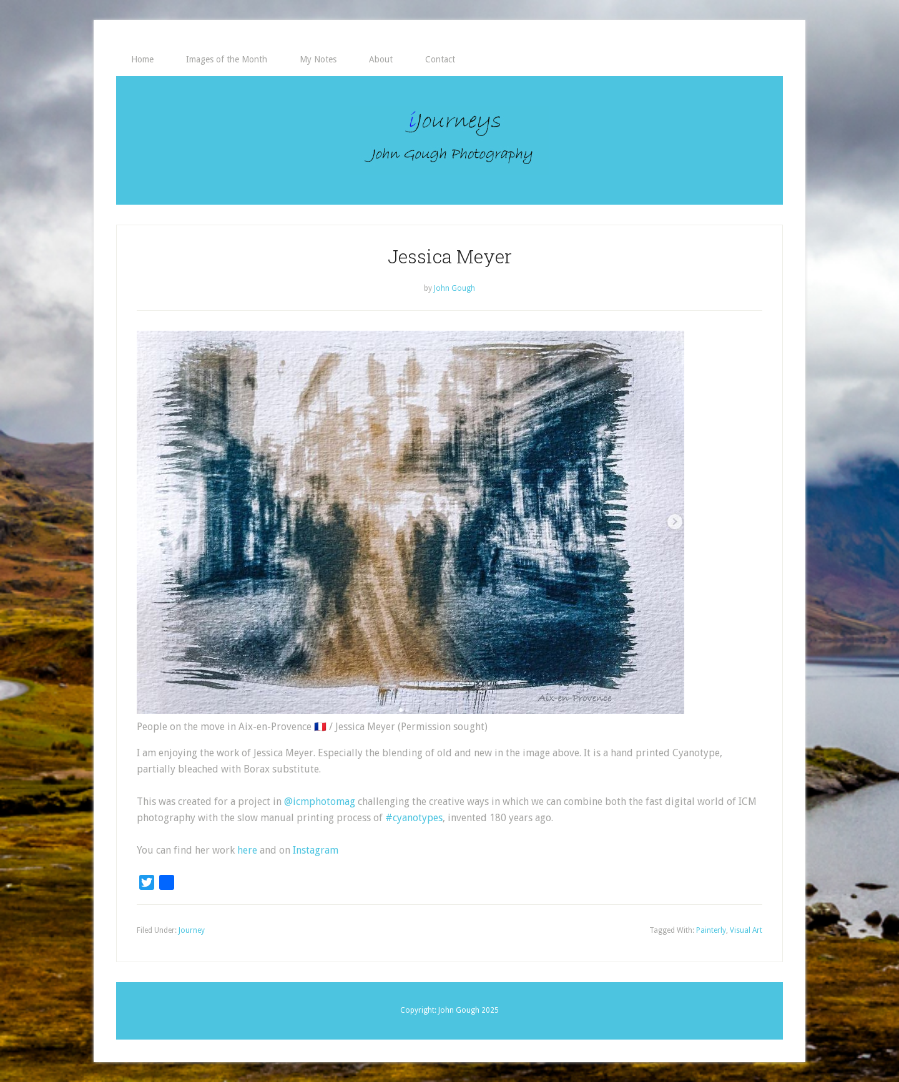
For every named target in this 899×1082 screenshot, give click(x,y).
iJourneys (449, 140)
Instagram (315, 850)
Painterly (711, 930)
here (247, 850)
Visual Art (746, 930)
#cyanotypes (414, 818)
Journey (192, 930)
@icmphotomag (319, 801)
